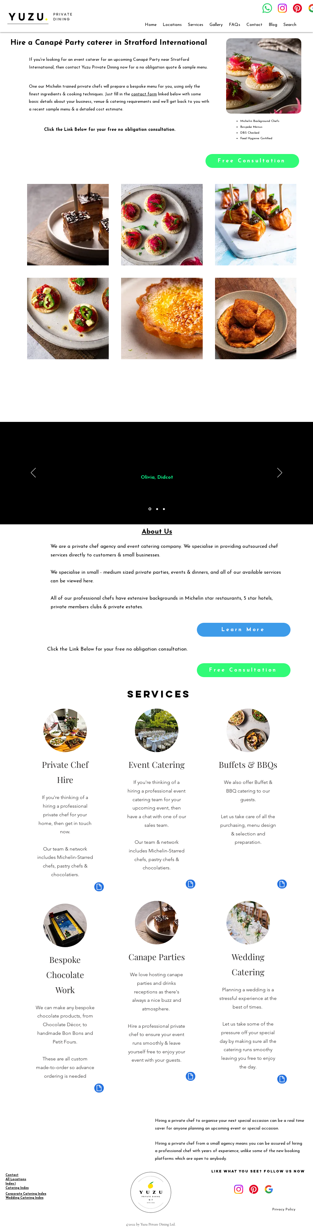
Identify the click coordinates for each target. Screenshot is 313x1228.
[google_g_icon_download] (269, 1189)
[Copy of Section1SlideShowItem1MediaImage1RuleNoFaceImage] (157, 509)
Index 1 (11, 1183)
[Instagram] (282, 8)
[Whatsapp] (267, 8)
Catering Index (17, 1188)
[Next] (279, 473)
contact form (144, 94)
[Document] (99, 886)
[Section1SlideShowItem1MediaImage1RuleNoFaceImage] (149, 509)
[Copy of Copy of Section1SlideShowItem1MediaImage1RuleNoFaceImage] (164, 509)
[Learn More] (244, 630)
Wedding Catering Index (24, 1198)
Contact (12, 1175)
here (88, 581)
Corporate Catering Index (26, 1194)
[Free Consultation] (252, 161)
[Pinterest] (297, 8)
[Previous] (33, 473)
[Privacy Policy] (284, 1209)
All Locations (16, 1179)
